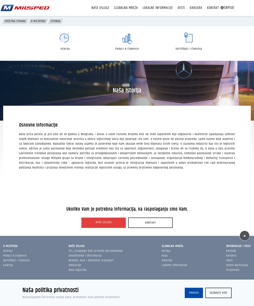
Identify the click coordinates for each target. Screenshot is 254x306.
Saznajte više (218, 292)
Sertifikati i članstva (16, 260)
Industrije (75, 265)
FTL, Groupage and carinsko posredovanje (96, 250)
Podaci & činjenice (15, 255)
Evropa (166, 250)
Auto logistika (78, 269)
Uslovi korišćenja (237, 265)
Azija (165, 255)
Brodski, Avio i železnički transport (91, 260)
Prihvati (194, 292)
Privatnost (233, 269)
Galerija (8, 265)
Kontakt (213, 8)
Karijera (196, 8)
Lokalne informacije (158, 8)
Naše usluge (100, 8)
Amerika (167, 260)
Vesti (181, 8)
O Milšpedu (38, 21)
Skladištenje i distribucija (85, 255)
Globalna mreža (126, 8)
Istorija (56, 21)
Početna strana (15, 21)
